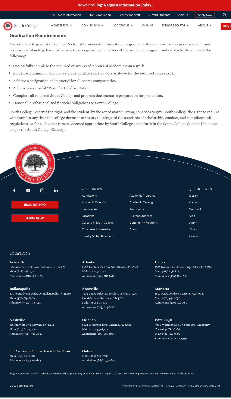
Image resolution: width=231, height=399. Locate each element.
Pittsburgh (163, 321)
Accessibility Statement (150, 387)
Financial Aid (90, 210)
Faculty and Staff (129, 15)
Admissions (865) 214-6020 (98, 308)
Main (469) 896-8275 (167, 273)
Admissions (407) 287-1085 (98, 335)
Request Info (35, 206)
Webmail (195, 210)
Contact (194, 237)
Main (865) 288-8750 (95, 357)
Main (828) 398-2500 (22, 273)
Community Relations (144, 224)
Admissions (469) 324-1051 (171, 277)
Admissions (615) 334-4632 (26, 335)
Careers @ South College (98, 224)
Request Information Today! (129, 5)
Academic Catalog (141, 203)
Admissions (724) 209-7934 (171, 340)
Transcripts (137, 210)
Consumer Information (96, 230)
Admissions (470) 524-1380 (171, 304)
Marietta (162, 290)
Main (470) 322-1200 (94, 273)
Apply (193, 224)
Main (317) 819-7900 (22, 299)
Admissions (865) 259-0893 (98, 362)
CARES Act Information (66, 15)
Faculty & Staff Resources (98, 237)
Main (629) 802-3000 (23, 331)
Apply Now (205, 15)
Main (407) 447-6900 (95, 331)
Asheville (17, 263)
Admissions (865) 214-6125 (26, 362)
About (134, 230)
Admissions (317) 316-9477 (25, 304)
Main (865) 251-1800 (94, 304)
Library (193, 197)
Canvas (194, 203)
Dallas (160, 263)
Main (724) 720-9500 (167, 335)
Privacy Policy (128, 387)
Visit (192, 217)
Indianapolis (20, 290)
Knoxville (90, 290)
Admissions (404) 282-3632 (98, 277)
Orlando (89, 321)
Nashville (17, 321)
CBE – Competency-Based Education (40, 352)
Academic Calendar (94, 203)
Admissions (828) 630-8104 (26, 277)
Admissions (89, 197)
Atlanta (88, 263)
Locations (88, 217)
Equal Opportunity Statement (204, 387)
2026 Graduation (100, 15)
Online (147, 26)
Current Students (159, 15)
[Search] (224, 16)
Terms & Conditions (175, 387)
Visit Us (183, 15)
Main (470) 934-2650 (167, 299)
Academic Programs (142, 197)
